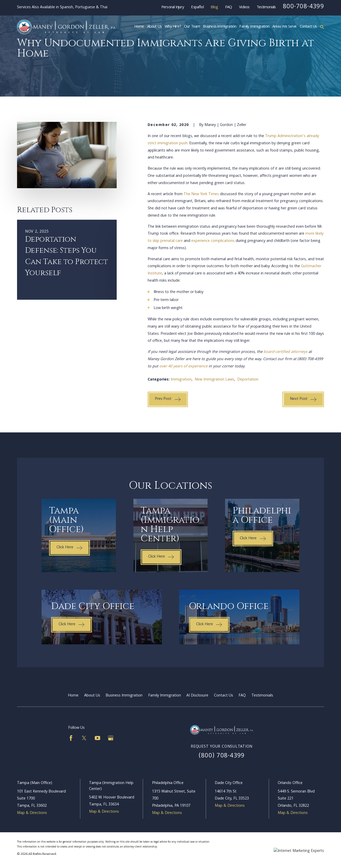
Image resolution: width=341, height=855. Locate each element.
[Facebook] (71, 738)
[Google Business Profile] (111, 738)
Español (197, 7)
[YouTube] (97, 738)
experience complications (213, 241)
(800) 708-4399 (221, 756)
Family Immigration (164, 696)
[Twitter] (84, 738)
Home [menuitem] (139, 26)
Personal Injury (172, 7)
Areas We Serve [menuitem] (284, 26)
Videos (244, 7)
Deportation (247, 380)
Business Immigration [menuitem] (219, 26)
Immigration (181, 380)
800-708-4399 (303, 7)
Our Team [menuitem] (192, 26)
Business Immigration (124, 696)
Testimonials (266, 7)
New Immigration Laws (214, 380)
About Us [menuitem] (154, 26)
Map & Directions (32, 813)
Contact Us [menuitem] (308, 26)
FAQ (228, 7)
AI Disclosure (197, 696)
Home (73, 696)
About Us (92, 696)
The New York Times (201, 194)
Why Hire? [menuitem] (173, 26)
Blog (214, 7)
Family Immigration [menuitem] (254, 26)
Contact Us (223, 696)
